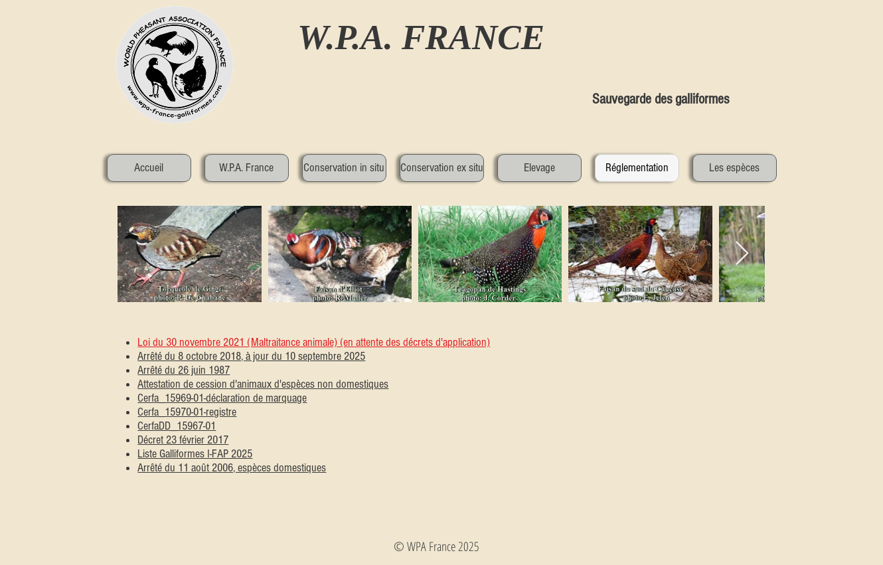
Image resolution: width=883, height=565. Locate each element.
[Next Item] (742, 254)
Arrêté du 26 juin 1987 (183, 370)
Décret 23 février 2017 (182, 440)
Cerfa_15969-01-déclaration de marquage (222, 398)
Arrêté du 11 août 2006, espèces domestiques (231, 468)
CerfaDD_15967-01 (176, 426)
